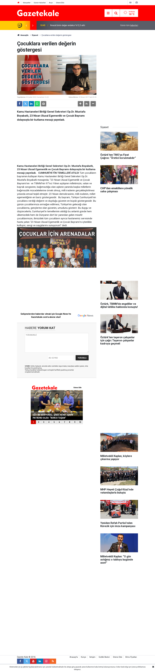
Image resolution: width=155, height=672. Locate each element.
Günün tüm (129, 25)
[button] (80, 103)
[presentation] (26, 25)
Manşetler (26, 3)
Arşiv (51, 3)
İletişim (92, 657)
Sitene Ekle (60, 3)
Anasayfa (23, 35)
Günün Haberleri (40, 3)
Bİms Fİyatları (131, 657)
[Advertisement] (56, 142)
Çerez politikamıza (138, 667)
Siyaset (35, 35)
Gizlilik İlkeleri (104, 657)
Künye (83, 657)
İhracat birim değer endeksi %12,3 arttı (67, 25)
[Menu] (108, 13)
